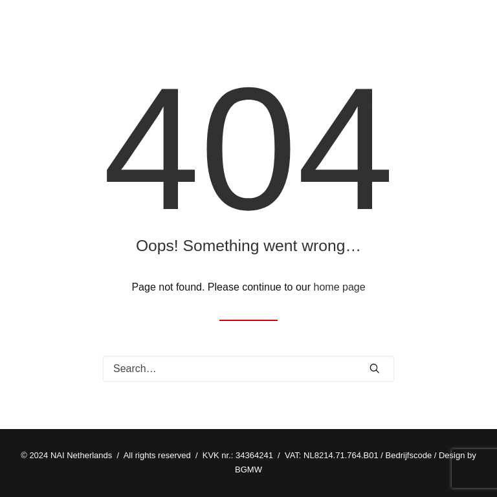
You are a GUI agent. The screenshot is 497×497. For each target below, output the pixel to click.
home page (340, 287)
